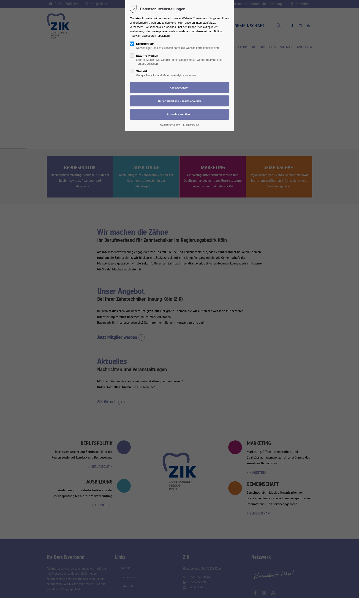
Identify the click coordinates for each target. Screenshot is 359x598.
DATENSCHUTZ (170, 125)
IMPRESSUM (190, 125)
